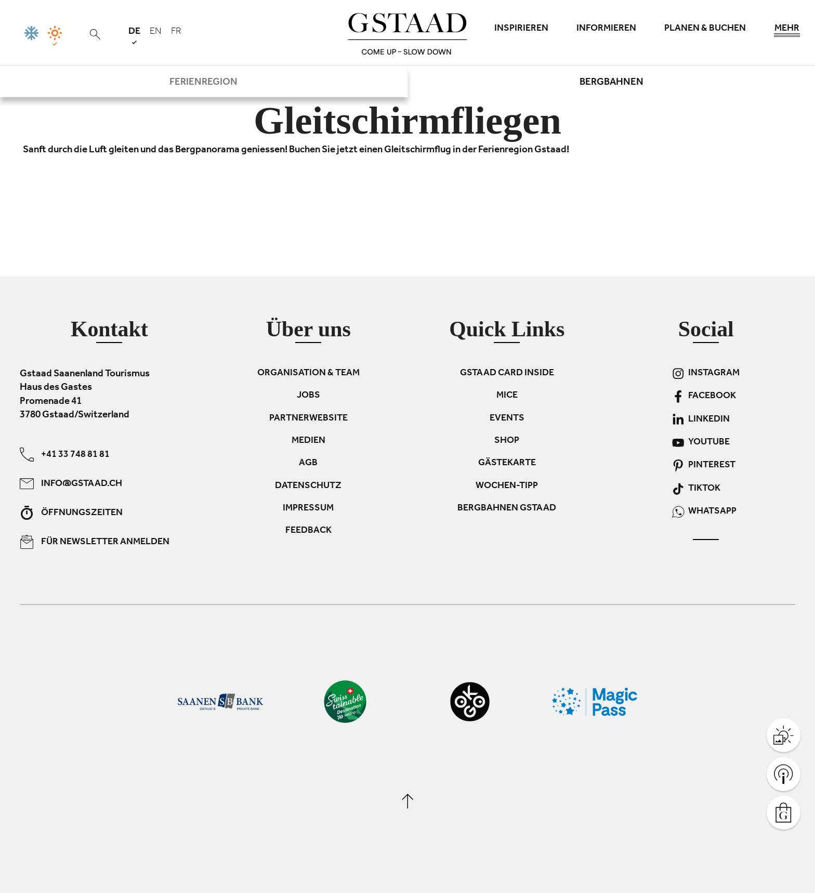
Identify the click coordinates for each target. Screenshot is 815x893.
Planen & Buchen (705, 29)
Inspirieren (521, 29)
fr (176, 32)
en (156, 32)
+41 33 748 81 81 (65, 454)
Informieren (606, 29)
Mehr (787, 31)
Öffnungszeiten (71, 512)
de (134, 36)
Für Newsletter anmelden (94, 541)
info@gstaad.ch (71, 483)
